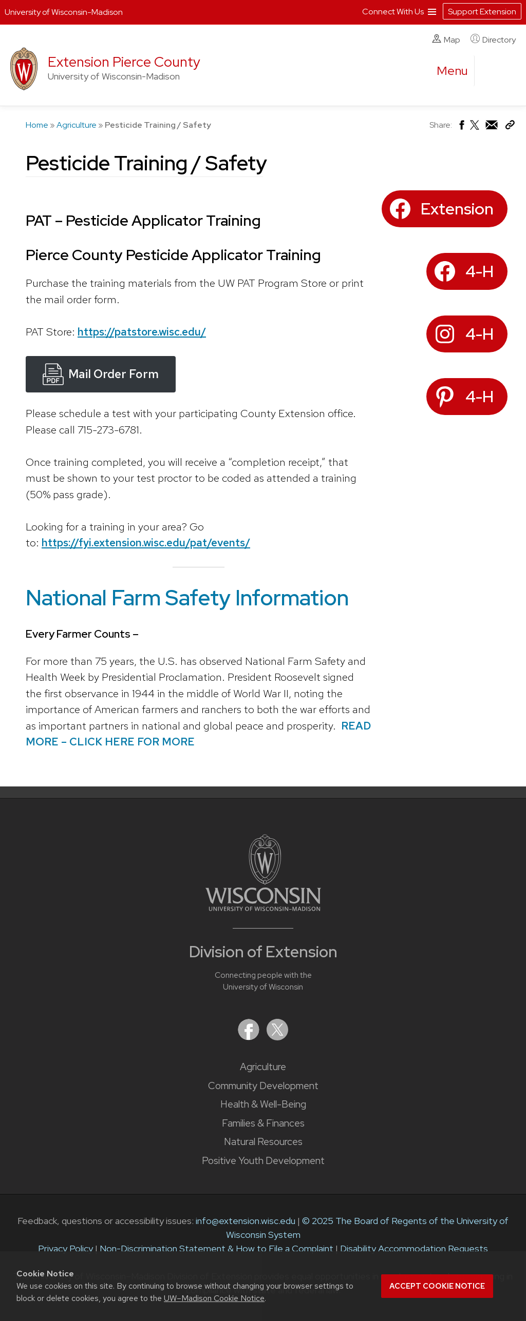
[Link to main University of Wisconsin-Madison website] (263, 907)
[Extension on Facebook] (249, 1037)
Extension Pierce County (124, 62)
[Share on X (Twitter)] (475, 129)
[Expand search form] (492, 71)
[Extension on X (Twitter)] (277, 1037)
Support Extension (482, 11)
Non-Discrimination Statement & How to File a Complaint (216, 1248)
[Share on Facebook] (461, 127)
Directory (493, 39)
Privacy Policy (65, 1248)
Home (37, 125)
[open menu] (452, 70)
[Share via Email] (492, 127)
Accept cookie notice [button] (437, 1286)
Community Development (263, 1085)
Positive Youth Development (263, 1160)
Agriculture (77, 125)
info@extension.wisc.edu (245, 1221)
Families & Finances (263, 1123)
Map (446, 39)
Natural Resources (263, 1141)
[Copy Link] (510, 127)
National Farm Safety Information (187, 597)
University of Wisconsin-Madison (64, 12)
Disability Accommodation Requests (414, 1248)
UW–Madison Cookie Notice (214, 1298)
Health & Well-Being (263, 1104)
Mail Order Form (113, 374)
